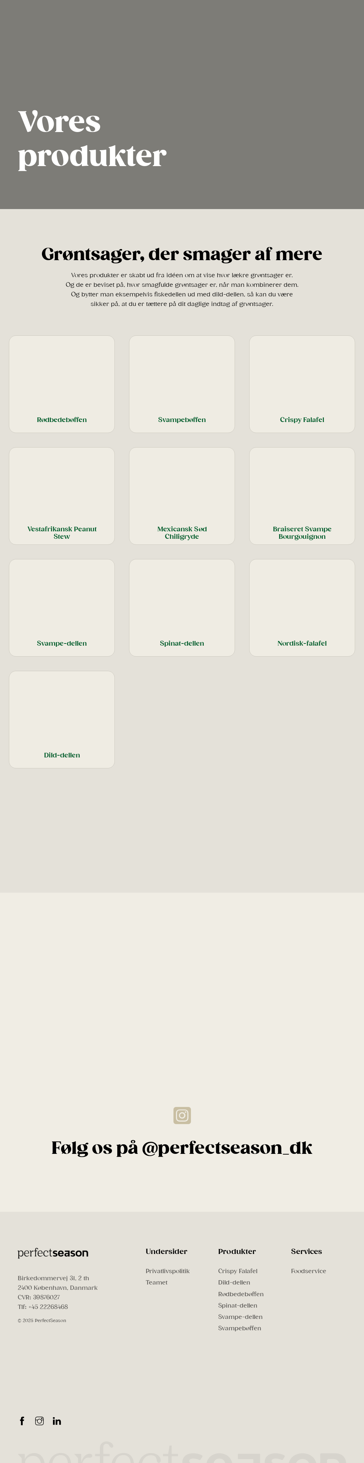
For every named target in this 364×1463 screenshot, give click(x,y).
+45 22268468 (48, 1307)
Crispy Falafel (237, 1271)
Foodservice (308, 1271)
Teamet (156, 1282)
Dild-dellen (234, 1282)
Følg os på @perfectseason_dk (182, 1148)
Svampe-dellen (240, 1317)
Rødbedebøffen (241, 1294)
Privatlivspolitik (168, 1271)
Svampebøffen (239, 1328)
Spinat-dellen (237, 1305)
